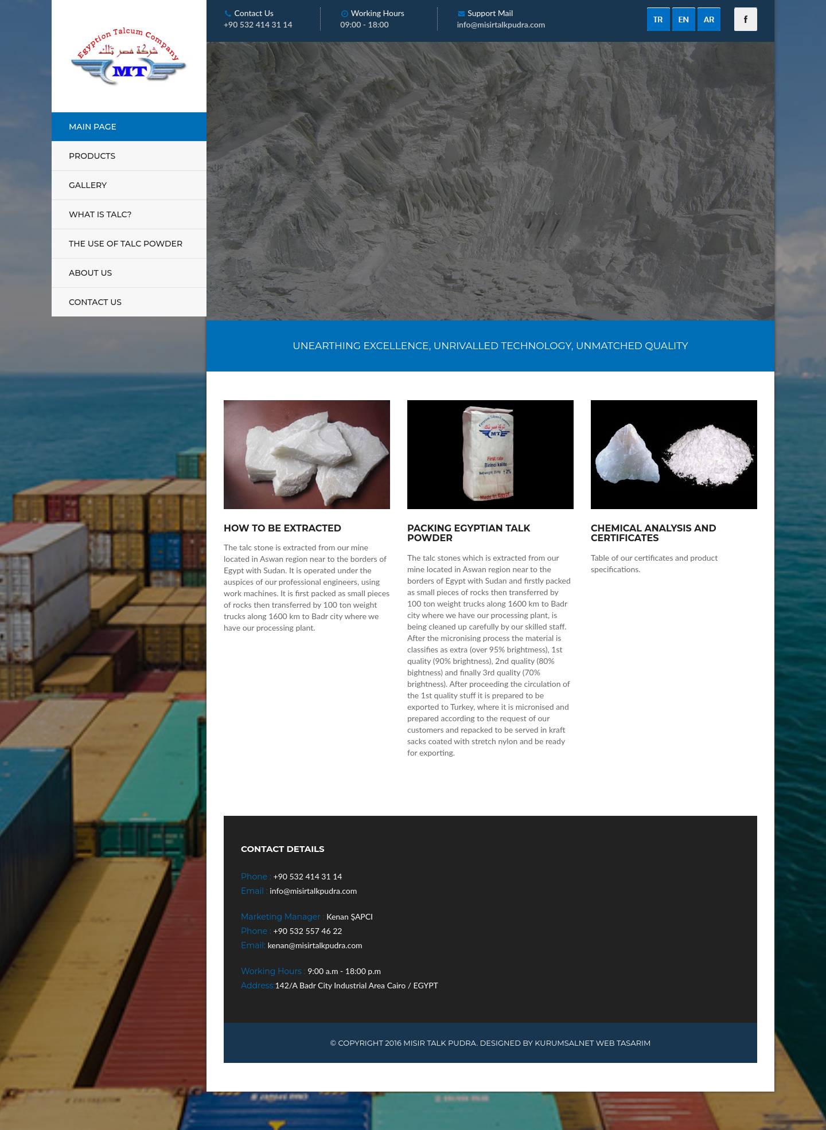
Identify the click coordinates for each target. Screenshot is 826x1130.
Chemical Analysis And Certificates (653, 533)
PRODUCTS (92, 156)
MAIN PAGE (92, 127)
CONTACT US (95, 302)
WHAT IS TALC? (100, 214)
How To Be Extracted (282, 528)
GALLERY (88, 185)
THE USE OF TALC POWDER (125, 243)
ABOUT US (90, 273)
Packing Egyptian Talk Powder (468, 533)
